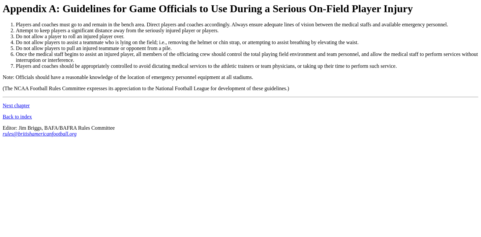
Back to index (17, 116)
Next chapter (16, 105)
